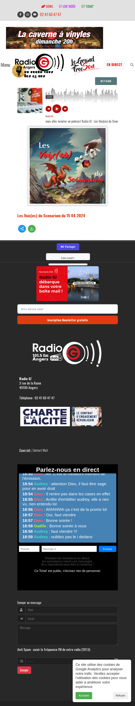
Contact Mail (40, 432)
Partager (68, 228)
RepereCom (39, 693)
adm (21, 698)
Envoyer (24, 652)
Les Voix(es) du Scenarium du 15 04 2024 (51, 213)
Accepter (84, 695)
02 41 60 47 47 (50, 14)
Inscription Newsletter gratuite (67, 302)
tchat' (88, 6)
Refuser (120, 695)
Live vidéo (67, 6)
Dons (47, 6)
